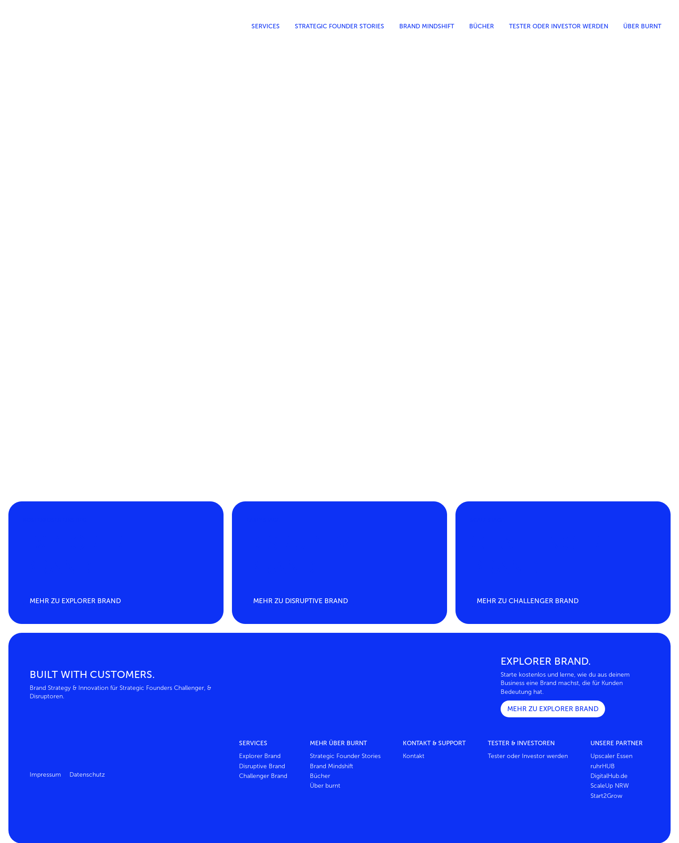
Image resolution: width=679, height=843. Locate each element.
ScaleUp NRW (609, 785)
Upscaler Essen (611, 756)
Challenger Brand (263, 776)
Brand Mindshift (426, 26)
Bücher (481, 26)
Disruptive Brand (262, 766)
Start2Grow (606, 796)
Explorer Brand (260, 756)
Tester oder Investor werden (558, 26)
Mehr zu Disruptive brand (300, 600)
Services (265, 26)
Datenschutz (87, 774)
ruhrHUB (602, 766)
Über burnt (642, 26)
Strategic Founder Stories (339, 26)
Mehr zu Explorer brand (75, 600)
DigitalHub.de (609, 776)
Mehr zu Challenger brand (528, 600)
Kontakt (413, 756)
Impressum (45, 774)
